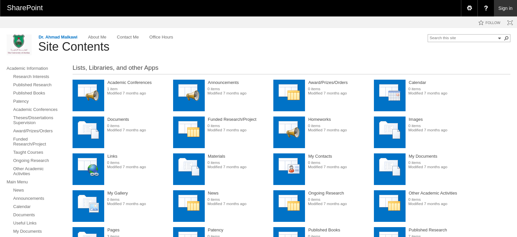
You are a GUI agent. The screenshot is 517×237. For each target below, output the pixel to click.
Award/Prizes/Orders (328, 82)
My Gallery (117, 193)
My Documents (423, 156)
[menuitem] (469, 8)
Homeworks (319, 119)
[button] (506, 38)
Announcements (223, 82)
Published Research (428, 229)
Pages (113, 229)
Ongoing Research (326, 193)
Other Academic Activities (433, 193)
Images (416, 119)
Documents (118, 119)
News (213, 193)
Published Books (324, 229)
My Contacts (320, 156)
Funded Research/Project (232, 119)
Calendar (417, 82)
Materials (216, 156)
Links (112, 156)
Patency (215, 229)
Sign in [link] (506, 8)
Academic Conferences (129, 82)
